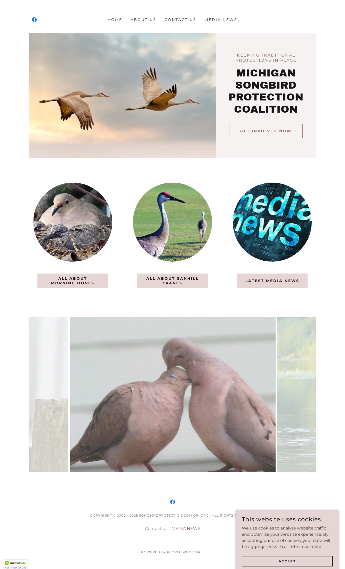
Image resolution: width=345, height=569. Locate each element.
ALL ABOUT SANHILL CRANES (172, 280)
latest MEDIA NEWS (272, 280)
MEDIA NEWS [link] (221, 19)
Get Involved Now (266, 131)
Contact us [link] (180, 19)
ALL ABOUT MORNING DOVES (72, 280)
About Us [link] (143, 19)
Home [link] (115, 19)
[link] (34, 19)
